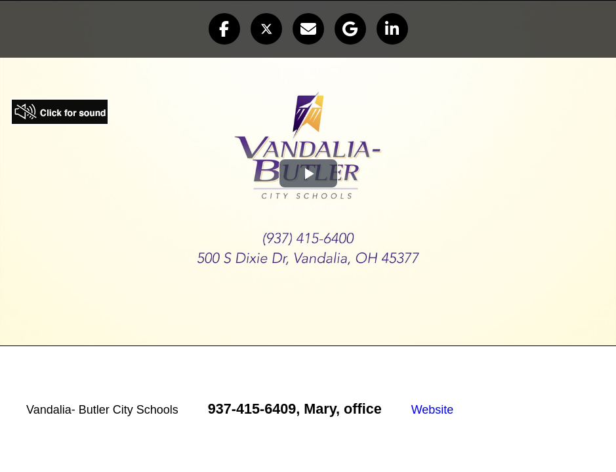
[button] (224, 29)
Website (432, 409)
